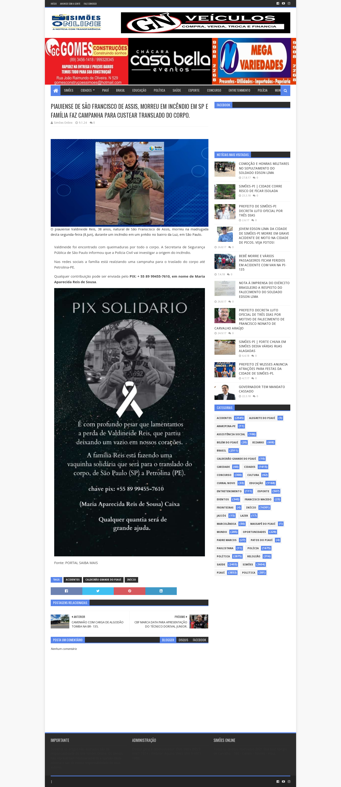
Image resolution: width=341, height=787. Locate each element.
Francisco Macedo (258, 499)
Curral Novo (226, 483)
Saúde (177, 90)
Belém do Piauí (227, 442)
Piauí (105, 90)
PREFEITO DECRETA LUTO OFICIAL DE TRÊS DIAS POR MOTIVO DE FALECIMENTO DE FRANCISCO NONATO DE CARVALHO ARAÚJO (249, 319)
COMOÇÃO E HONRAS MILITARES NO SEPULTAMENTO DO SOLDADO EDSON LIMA (264, 168)
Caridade (223, 466)
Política (159, 90)
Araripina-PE (226, 426)
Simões (68, 90)
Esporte (194, 90)
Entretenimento (239, 90)
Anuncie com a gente (70, 3)
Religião (253, 556)
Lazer (244, 515)
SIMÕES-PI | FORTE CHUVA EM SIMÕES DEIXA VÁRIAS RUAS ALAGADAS (262, 346)
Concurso (214, 90)
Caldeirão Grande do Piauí (103, 579)
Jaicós (221, 515)
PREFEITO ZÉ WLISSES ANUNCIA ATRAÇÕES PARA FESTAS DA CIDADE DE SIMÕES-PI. (263, 368)
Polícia (262, 90)
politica (248, 572)
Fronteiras (225, 507)
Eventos (223, 499)
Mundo (279, 90)
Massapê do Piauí (262, 523)
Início (54, 3)
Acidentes (73, 579)
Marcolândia (226, 523)
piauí (221, 572)
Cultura (253, 475)
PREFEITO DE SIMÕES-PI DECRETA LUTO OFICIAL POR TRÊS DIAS (261, 210)
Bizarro (258, 442)
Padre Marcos (227, 540)
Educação (139, 90)
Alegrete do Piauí (262, 418)
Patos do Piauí (262, 540)
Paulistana (225, 548)
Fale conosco (90, 3)
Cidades (86, 90)
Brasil (120, 90)
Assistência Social (231, 434)
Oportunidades (254, 532)
